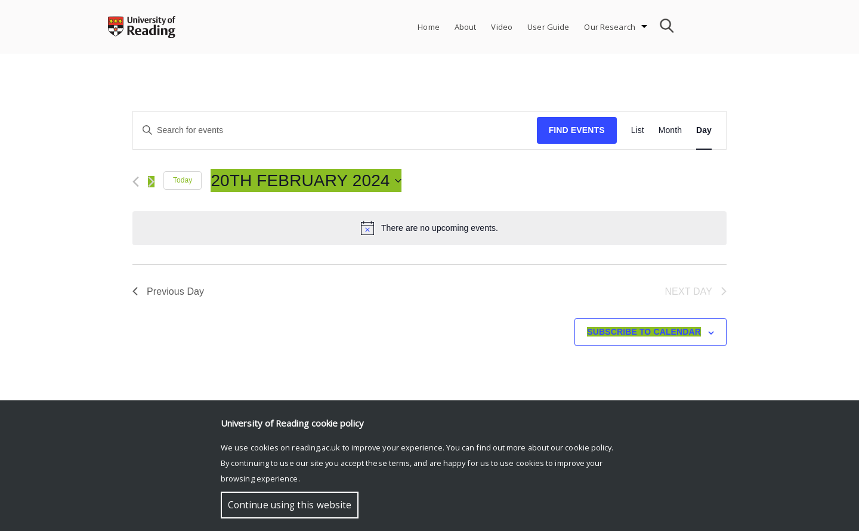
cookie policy (588, 447)
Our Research (609, 26)
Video (501, 26)
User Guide (548, 26)
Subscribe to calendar (644, 331)
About (466, 26)
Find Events (577, 130)
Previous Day (168, 291)
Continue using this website (289, 505)
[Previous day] (135, 181)
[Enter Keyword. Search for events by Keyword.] (335, 130)
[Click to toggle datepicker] (306, 181)
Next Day (696, 291)
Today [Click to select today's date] (182, 180)
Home (429, 26)
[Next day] (151, 181)
